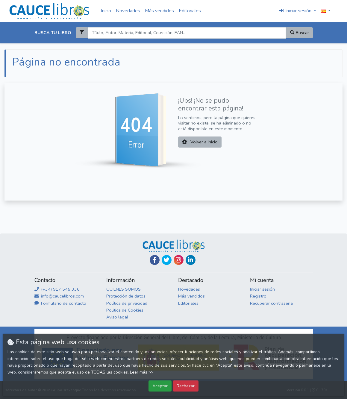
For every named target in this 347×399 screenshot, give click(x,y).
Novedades (128, 10)
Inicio (106, 10)
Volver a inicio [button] (200, 142)
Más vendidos (159, 10)
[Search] (187, 32)
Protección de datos (126, 296)
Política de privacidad (126, 303)
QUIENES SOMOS (123, 289)
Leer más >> (141, 372)
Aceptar (160, 386)
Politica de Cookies (124, 310)
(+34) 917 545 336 (57, 289)
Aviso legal (117, 317)
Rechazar (186, 386)
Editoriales (190, 10)
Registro (258, 296)
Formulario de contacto (60, 303)
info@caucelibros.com (59, 296)
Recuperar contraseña (271, 303)
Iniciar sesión (262, 289)
